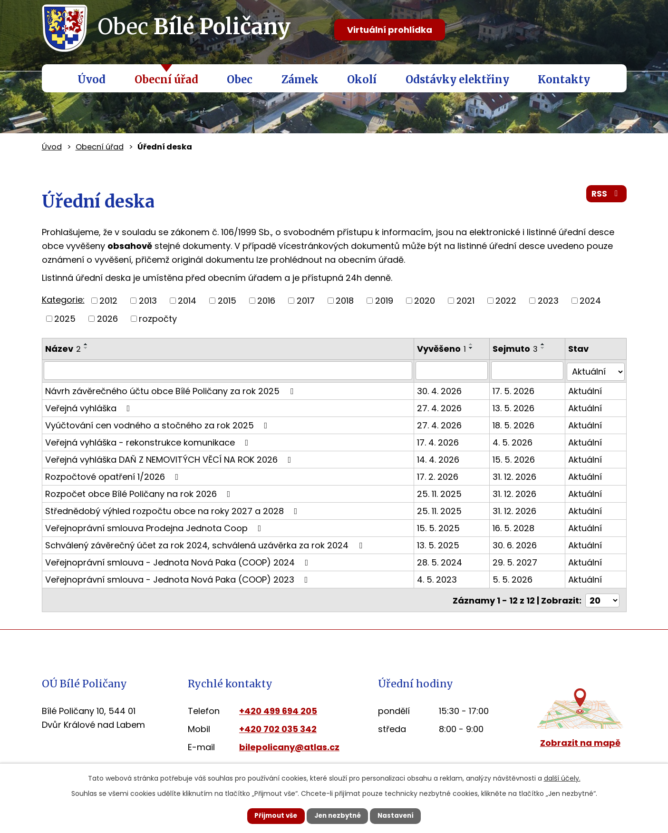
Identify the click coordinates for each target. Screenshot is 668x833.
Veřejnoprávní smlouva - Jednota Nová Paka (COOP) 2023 (178, 578)
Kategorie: (63, 300)
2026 (107, 319)
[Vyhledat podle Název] (229, 370)
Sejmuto (518, 349)
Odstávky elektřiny (457, 79)
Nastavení (404, 815)
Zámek (300, 79)
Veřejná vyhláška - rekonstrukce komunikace (148, 441)
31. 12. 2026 (518, 475)
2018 (345, 301)
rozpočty (158, 319)
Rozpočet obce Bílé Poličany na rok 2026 (139, 492)
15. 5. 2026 (517, 458)
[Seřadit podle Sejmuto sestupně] (546, 348)
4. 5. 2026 (516, 441)
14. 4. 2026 (440, 458)
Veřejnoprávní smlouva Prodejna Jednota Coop (155, 527)
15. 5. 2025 (440, 527)
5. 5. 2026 (516, 578)
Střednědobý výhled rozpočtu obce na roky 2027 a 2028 (173, 510)
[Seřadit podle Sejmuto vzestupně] (546, 344)
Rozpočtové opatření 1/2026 (114, 475)
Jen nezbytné (338, 815)
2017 (306, 301)
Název (63, 349)
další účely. (562, 777)
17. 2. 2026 (440, 475)
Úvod (91, 79)
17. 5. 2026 (517, 390)
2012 (108, 301)
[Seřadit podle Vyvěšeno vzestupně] (473, 344)
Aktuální (587, 390)
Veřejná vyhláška (89, 407)
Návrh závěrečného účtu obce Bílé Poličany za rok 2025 (171, 390)
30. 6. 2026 (518, 544)
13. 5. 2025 (440, 544)
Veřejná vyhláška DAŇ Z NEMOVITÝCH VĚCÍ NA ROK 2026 (170, 458)
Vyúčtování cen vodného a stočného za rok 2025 (158, 424)
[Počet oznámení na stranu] (602, 598)
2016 (266, 301)
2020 (424, 301)
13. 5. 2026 (517, 407)
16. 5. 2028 (517, 527)
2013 (148, 301)
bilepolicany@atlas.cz (289, 745)
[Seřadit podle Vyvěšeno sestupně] (473, 348)
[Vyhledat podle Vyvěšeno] (454, 370)
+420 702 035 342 (278, 727)
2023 (548, 301)
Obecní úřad (166, 79)
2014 (187, 301)
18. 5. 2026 (517, 424)
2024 (590, 301)
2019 (384, 301)
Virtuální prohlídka (389, 30)
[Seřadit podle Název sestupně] (86, 348)
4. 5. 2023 (439, 578)
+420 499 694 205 (278, 708)
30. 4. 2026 (441, 390)
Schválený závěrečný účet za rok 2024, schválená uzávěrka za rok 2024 (205, 544)
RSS (605, 196)
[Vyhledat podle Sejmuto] (529, 370)
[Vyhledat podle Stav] (597, 370)
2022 (505, 301)
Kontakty (564, 79)
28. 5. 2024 (442, 561)
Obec (239, 79)
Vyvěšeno (443, 349)
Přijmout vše (268, 815)
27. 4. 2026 (441, 407)
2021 (465, 301)
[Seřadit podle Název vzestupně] (86, 344)
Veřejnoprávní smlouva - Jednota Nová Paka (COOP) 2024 (178, 561)
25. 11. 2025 (441, 492)
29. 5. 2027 (518, 561)
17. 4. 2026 (440, 441)
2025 (65, 319)
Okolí (362, 79)
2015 (227, 301)
